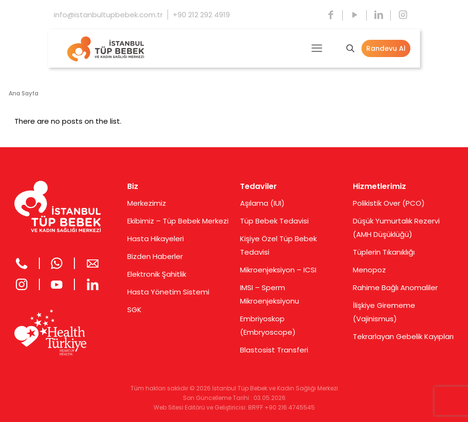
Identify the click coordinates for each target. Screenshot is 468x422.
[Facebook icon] (331, 15)
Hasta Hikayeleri (155, 239)
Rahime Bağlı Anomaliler (395, 287)
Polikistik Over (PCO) (389, 203)
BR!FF (255, 407)
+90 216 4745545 (289, 407)
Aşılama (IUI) (262, 203)
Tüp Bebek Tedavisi (274, 221)
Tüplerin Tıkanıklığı (384, 252)
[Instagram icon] (403, 15)
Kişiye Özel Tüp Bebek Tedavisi (278, 245)
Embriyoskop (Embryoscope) (268, 325)
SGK (134, 310)
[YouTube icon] (355, 15)
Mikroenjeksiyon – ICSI (278, 270)
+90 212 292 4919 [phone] (201, 15)
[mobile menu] (317, 48)
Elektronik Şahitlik (156, 274)
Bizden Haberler (155, 256)
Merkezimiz (146, 203)
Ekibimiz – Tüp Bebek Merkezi (177, 221)
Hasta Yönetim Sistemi (168, 292)
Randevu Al (386, 48)
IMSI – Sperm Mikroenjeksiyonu (269, 294)
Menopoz (369, 270)
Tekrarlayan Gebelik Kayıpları (403, 336)
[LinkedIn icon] (379, 15)
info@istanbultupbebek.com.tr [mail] (108, 15)
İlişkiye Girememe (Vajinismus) (384, 312)
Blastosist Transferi (274, 350)
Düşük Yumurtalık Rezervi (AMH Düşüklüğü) (396, 227)
